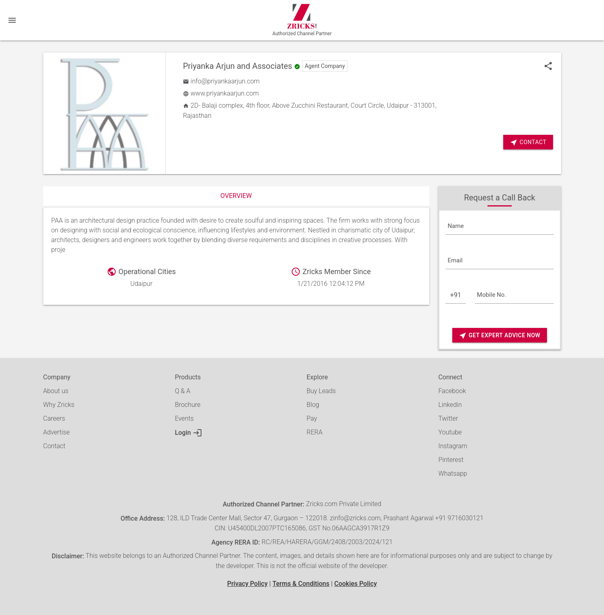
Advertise (56, 432)
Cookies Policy (355, 583)
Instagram (452, 446)
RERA (314, 432)
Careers (54, 418)
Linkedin (450, 405)
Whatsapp (452, 473)
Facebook (452, 391)
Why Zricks (58, 405)
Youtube (450, 432)
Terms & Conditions (300, 583)
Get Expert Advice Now (499, 335)
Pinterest (450, 460)
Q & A (182, 391)
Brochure (187, 405)
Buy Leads (321, 391)
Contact (528, 142)
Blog (313, 405)
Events (184, 418)
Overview (236, 196)
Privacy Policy (247, 583)
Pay (312, 418)
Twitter (448, 418)
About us (56, 391)
